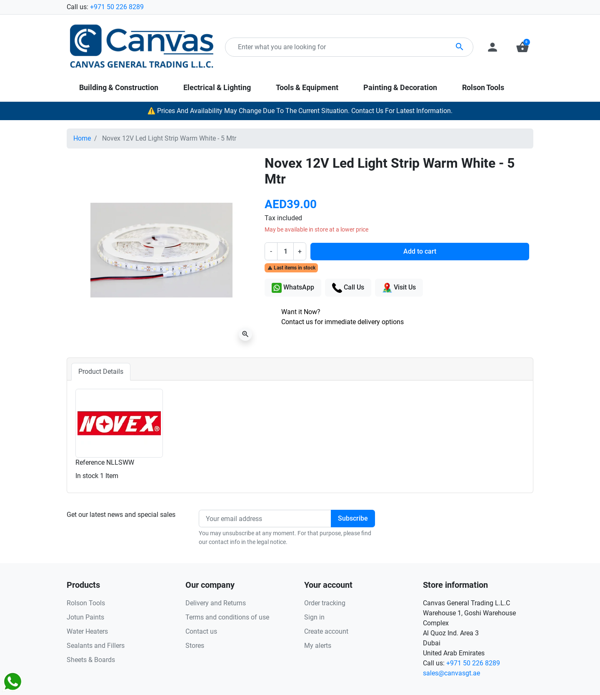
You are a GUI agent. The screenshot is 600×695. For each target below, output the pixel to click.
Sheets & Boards (91, 660)
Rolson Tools (86, 603)
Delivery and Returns (215, 603)
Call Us (348, 288)
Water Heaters (87, 631)
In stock (86, 476)
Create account (326, 631)
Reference (90, 462)
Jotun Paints (85, 617)
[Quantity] (285, 251)
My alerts (317, 646)
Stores (194, 646)
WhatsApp (293, 288)
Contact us (201, 631)
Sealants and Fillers (96, 646)
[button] (522, 47)
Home (82, 138)
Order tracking (324, 603)
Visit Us (399, 288)
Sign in (314, 617)
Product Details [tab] (100, 371)
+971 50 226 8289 (117, 7)
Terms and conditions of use (227, 617)
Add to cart (419, 251)
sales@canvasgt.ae (451, 673)
